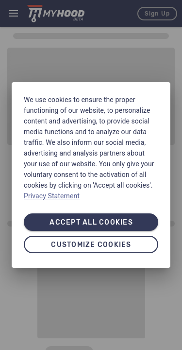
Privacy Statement (52, 196)
